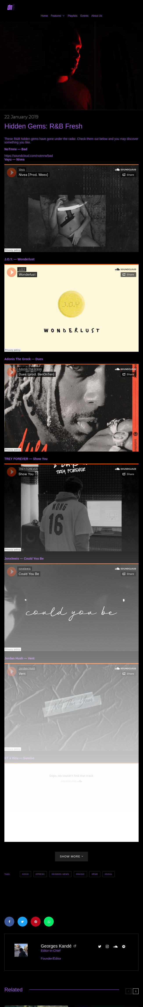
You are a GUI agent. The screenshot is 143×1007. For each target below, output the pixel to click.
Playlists (72, 15)
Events (84, 15)
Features (56, 15)
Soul (109, 874)
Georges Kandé (56, 946)
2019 (26, 874)
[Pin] (36, 922)
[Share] (9, 922)
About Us (96, 15)
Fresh (41, 874)
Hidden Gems (61, 874)
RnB (95, 874)
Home (44, 15)
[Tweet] (22, 922)
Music (81, 874)
